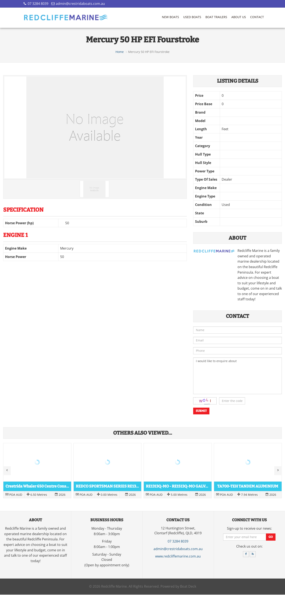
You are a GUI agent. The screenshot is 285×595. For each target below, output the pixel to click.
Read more (37, 471)
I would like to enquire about (237, 376)
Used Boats (192, 17)
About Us (238, 17)
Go (271, 537)
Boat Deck (188, 587)
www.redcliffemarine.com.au (178, 556)
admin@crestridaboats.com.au (80, 3)
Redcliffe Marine (114, 587)
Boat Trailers (216, 17)
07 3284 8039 (38, 3)
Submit (201, 411)
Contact (257, 17)
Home (119, 52)
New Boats (170, 17)
